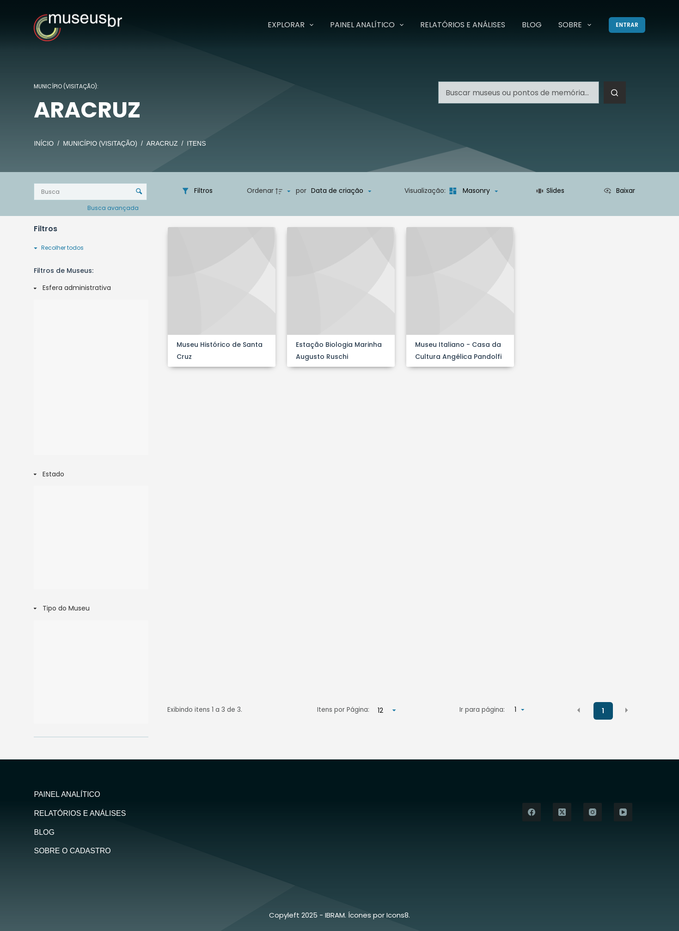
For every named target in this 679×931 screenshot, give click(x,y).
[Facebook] (531, 812)
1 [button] (603, 710)
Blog (532, 24)
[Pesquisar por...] (518, 92)
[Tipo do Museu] (89, 608)
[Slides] (550, 191)
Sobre (576, 25)
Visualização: (425, 190)
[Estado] (89, 474)
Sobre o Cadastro (72, 851)
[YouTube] (623, 812)
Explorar (292, 25)
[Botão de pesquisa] (615, 92)
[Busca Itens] (90, 191)
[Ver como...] (619, 191)
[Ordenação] (341, 191)
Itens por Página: (343, 709)
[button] (578, 710)
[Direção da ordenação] (284, 191)
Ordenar (260, 190)
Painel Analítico (368, 25)
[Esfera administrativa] (89, 288)
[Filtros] (197, 191)
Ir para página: (482, 709)
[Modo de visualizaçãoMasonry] (472, 191)
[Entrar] (627, 25)
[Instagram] (592, 812)
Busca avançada (113, 207)
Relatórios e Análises (462, 24)
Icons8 (397, 915)
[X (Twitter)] (562, 812)
